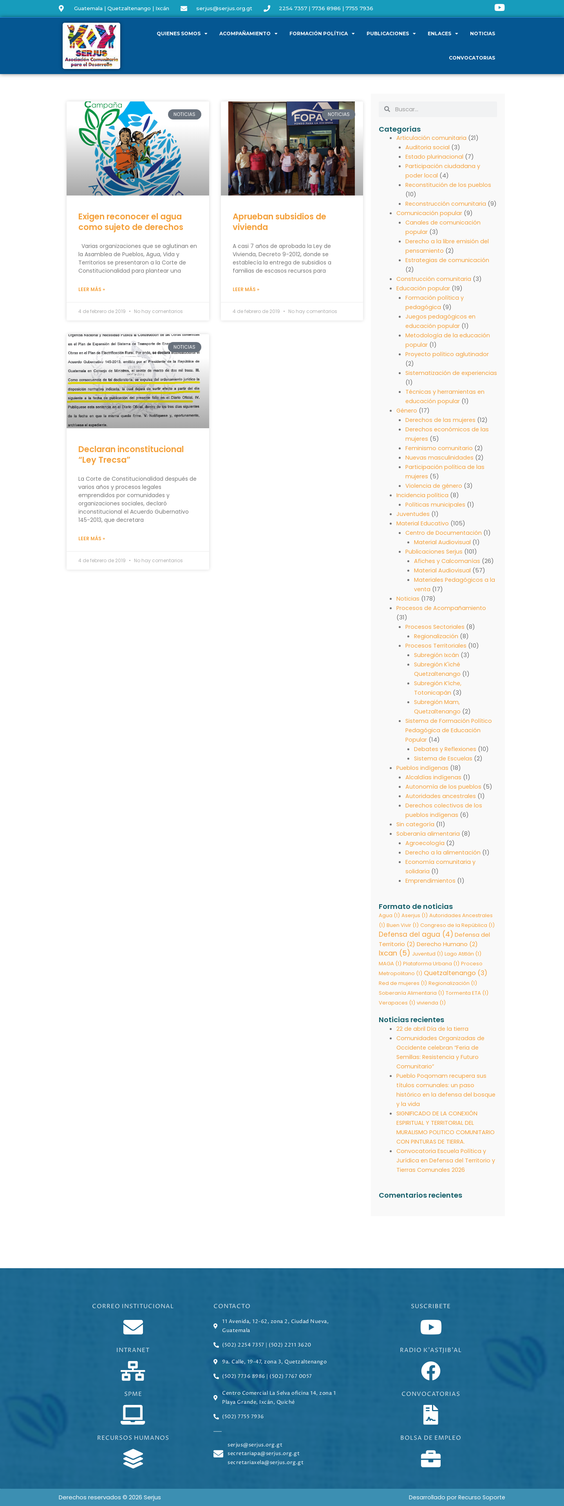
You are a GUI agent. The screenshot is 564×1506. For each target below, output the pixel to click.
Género (407, 420)
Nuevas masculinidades (439, 467)
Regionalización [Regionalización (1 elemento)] (452, 993)
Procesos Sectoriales (436, 636)
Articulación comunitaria (431, 138)
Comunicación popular (429, 222)
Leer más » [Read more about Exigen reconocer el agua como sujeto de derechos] (91, 289)
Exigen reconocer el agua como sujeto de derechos (130, 222)
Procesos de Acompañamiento (442, 617)
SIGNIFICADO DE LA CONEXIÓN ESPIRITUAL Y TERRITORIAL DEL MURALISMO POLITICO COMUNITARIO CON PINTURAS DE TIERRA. (442, 1142)
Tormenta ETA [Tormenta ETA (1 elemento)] (467, 1003)
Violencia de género (434, 495)
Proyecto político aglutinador (448, 363)
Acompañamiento (248, 33)
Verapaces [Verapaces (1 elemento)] (397, 1013)
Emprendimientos (431, 890)
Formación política (322, 33)
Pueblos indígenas (423, 777)
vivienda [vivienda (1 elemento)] (431, 1013)
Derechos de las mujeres (441, 429)
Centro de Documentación (444, 542)
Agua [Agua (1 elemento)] (389, 925)
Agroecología (425, 852)
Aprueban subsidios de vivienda (279, 222)
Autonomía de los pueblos (444, 796)
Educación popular (423, 297)
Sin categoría (416, 833)
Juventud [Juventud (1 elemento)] (427, 964)
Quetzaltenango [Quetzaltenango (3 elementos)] (455, 983)
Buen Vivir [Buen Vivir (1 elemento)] (403, 934)
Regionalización (436, 645)
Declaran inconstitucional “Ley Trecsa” (131, 455)
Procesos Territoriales (436, 655)
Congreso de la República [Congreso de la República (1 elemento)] (457, 934)
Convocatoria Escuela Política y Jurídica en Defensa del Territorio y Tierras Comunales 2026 (444, 1179)
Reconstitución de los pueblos (449, 185)
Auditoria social (427, 147)
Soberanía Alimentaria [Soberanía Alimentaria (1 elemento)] (411, 1003)
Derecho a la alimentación (443, 862)
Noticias (482, 33)
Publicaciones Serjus (434, 561)
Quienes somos (182, 33)
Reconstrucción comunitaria (446, 203)
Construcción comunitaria (434, 288)
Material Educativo (423, 533)
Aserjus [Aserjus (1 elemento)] (414, 925)
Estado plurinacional (434, 156)
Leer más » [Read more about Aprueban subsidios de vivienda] (246, 289)
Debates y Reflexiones (446, 758)
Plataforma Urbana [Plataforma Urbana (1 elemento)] (431, 973)
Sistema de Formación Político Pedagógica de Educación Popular (449, 739)
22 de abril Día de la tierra (433, 1039)
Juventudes (413, 523)
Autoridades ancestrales (441, 805)
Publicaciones (391, 33)
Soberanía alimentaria (428, 843)
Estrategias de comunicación (448, 269)
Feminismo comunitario (439, 457)
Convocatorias (472, 58)
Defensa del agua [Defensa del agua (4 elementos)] (416, 944)
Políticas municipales (435, 514)
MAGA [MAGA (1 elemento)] (390, 973)
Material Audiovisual (443, 551)
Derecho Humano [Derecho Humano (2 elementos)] (447, 954)
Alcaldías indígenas (433, 786)
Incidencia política (422, 504)
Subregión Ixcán (437, 664)
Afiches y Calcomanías (447, 570)
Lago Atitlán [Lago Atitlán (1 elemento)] (463, 964)
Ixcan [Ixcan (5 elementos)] (394, 963)
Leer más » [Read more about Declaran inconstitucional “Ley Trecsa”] (91, 539)
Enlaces (443, 33)
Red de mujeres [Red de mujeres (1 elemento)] (403, 993)
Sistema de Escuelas (444, 768)
